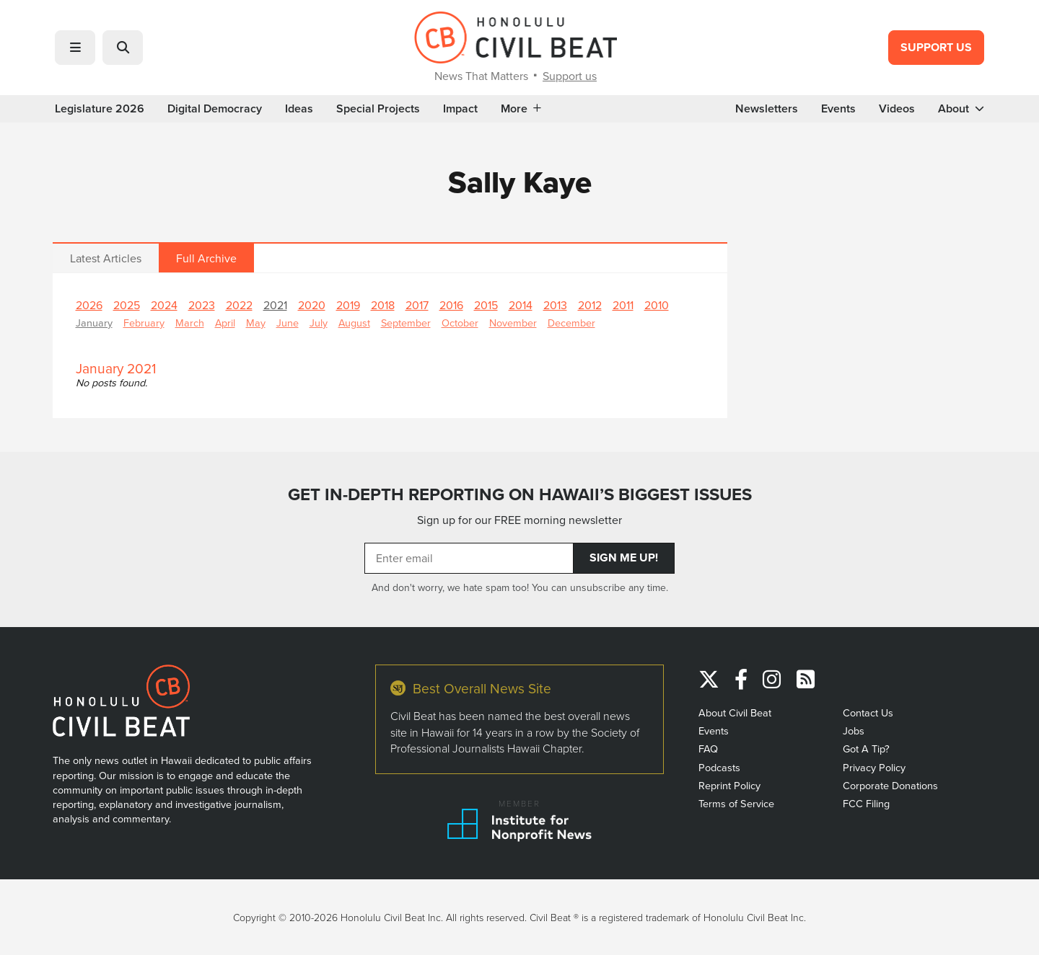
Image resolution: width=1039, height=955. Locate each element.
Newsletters (766, 109)
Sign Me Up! (623, 557)
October (460, 322)
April (225, 322)
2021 (275, 305)
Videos (897, 109)
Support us (570, 76)
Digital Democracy (214, 109)
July (319, 322)
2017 (417, 305)
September (406, 322)
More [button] (521, 109)
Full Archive (206, 258)
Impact (460, 109)
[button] (75, 47)
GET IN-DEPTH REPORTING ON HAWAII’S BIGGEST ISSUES (520, 494)
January (94, 322)
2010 (656, 305)
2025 (126, 305)
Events (838, 109)
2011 (623, 305)
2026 (89, 305)
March (189, 322)
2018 (383, 305)
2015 (486, 305)
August (354, 322)
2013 (555, 305)
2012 (590, 305)
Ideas (299, 109)
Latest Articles (105, 258)
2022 (239, 305)
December (571, 322)
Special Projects (378, 109)
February (144, 322)
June (287, 322)
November (513, 322)
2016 (451, 305)
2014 (520, 305)
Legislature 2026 (99, 109)
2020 (311, 305)
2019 (348, 305)
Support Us (936, 47)
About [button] (961, 109)
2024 (164, 305)
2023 (201, 305)
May (256, 322)
